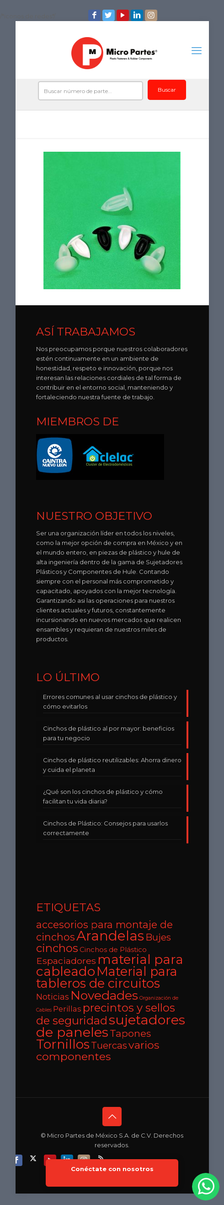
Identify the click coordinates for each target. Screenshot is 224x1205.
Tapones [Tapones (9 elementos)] (130, 1033)
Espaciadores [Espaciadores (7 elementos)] (66, 960)
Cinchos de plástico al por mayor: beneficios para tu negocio (108, 733)
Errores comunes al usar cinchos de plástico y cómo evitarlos (110, 701)
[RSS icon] (102, 1158)
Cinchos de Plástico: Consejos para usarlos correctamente (105, 828)
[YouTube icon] (124, 15)
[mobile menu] (196, 51)
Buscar (167, 89)
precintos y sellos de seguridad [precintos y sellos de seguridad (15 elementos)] (105, 1014)
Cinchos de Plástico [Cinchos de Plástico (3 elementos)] (113, 949)
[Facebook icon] (95, 15)
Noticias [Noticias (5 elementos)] (52, 996)
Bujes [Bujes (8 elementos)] (158, 937)
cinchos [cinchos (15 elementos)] (57, 948)
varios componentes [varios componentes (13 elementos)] (97, 1050)
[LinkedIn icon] (138, 15)
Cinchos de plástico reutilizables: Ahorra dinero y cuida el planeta (112, 764)
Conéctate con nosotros (112, 1169)
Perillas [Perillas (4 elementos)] (67, 1008)
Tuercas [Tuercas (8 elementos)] (109, 1045)
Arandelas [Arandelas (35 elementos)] (110, 936)
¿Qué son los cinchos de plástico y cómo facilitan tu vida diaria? (103, 796)
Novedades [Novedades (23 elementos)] (104, 995)
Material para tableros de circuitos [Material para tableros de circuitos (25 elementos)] (106, 977)
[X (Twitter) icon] (34, 1158)
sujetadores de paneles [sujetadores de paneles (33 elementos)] (110, 1026)
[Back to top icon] (112, 1116)
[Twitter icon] (109, 15)
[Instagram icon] (152, 15)
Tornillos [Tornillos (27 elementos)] (63, 1044)
